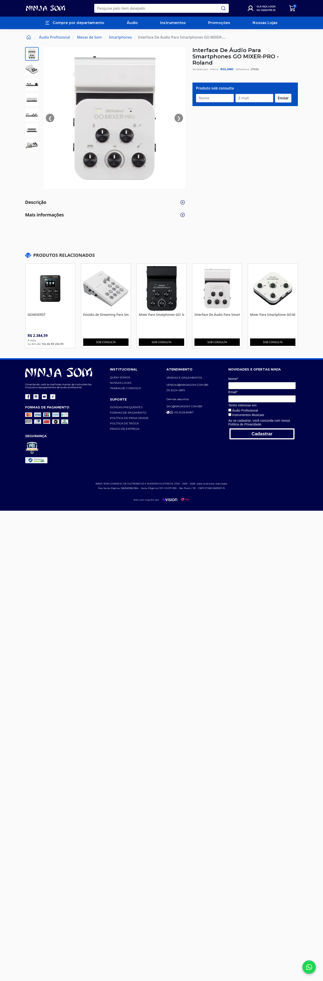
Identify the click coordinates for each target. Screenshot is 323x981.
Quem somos (126, 378)
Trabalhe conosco (131, 389)
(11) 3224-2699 (187, 391)
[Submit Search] (223, 8)
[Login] (263, 8)
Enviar (283, 98)
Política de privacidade (135, 419)
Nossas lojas (126, 384)
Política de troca (130, 424)
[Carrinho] (292, 8)
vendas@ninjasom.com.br (199, 386)
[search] (161, 8)
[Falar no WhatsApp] (309, 967)
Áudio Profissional (54, 37)
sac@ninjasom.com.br (196, 407)
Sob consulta (108, 343)
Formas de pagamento (134, 414)
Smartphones (120, 37)
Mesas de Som (89, 37)
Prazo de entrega (130, 430)
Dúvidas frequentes (132, 408)
